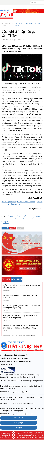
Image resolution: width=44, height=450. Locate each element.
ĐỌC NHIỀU (16, 279)
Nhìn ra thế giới (8, 25)
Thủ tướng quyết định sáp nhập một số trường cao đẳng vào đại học (21, 286)
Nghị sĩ (6, 222)
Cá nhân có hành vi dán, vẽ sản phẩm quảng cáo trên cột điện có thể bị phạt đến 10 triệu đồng (20, 327)
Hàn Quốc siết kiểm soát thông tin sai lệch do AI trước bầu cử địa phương (20, 317)
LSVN (38, 217)
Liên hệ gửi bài (18, 428)
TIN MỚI (6, 279)
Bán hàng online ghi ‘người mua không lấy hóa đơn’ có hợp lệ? (21, 296)
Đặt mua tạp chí (19, 418)
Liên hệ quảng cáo (18, 423)
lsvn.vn (29, 217)
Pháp (20, 217)
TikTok (12, 217)
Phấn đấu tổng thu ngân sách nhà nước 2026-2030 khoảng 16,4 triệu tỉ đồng (21, 306)
